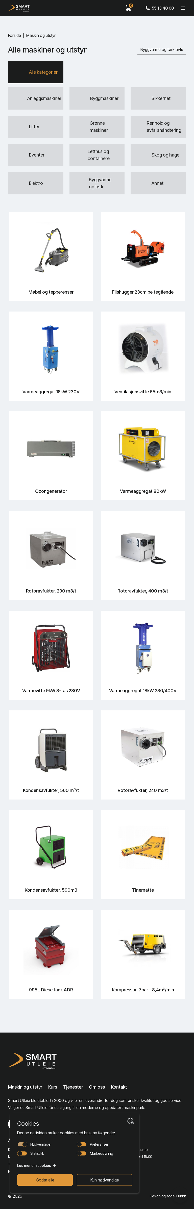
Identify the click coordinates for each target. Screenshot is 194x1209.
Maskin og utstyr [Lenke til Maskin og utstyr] (25, 1087)
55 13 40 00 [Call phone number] (160, 8)
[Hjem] (18, 8)
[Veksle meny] (183, 8)
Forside (14, 35)
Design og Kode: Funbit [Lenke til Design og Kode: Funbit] (168, 1196)
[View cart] (129, 8)
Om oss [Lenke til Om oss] (97, 1087)
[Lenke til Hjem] (33, 1061)
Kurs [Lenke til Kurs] (52, 1087)
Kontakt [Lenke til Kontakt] (119, 1087)
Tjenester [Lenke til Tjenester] (73, 1087)
